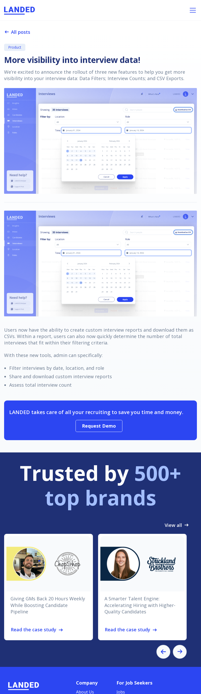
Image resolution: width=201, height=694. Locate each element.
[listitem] (48, 587)
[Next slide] (180, 652)
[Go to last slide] (163, 652)
